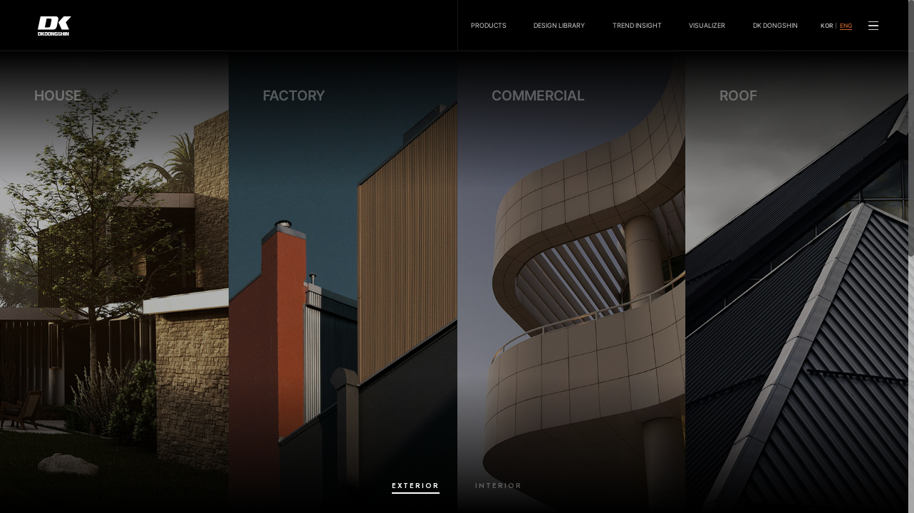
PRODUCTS (489, 25)
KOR (827, 26)
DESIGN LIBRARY (559, 25)
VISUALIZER (707, 25)
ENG (846, 26)
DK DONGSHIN (775, 25)
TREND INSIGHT (637, 25)
